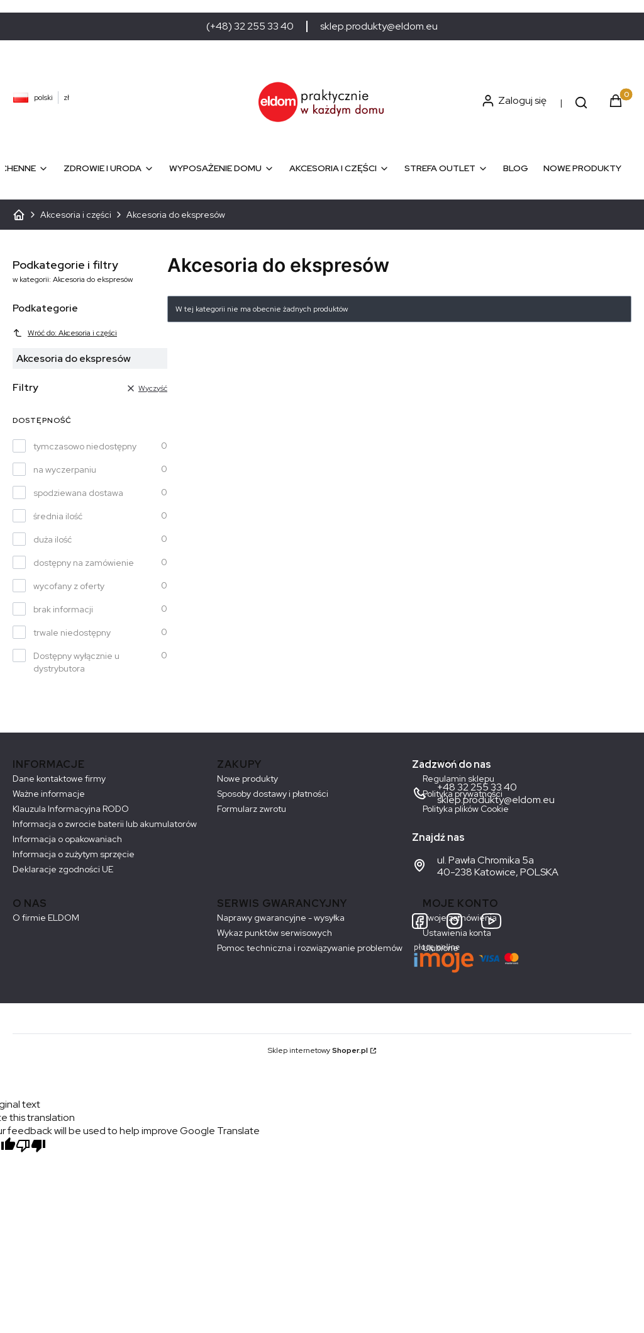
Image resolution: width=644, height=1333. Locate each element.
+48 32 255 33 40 (477, 787)
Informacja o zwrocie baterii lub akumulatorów (105, 824)
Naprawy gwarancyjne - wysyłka (281, 917)
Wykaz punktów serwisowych (274, 932)
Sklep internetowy (318, 1050)
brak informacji (63, 609)
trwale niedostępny (72, 632)
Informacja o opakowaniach (67, 839)
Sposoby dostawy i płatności (272, 793)
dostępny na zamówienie (83, 562)
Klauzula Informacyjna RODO (71, 808)
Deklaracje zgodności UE (63, 869)
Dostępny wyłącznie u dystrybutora (76, 662)
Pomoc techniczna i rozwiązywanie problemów (309, 947)
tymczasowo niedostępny (84, 446)
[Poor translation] (31, 1147)
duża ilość (52, 539)
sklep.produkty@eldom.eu (379, 26)
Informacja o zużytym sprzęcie (74, 854)
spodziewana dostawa (78, 492)
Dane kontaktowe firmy (59, 778)
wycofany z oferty (68, 586)
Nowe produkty (247, 778)
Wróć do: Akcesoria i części (65, 333)
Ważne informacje (49, 793)
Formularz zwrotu (251, 808)
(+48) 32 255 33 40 (250, 26)
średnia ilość (57, 516)
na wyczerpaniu (64, 469)
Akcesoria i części (75, 214)
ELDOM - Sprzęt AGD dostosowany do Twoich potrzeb (19, 214)
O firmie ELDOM (46, 917)
